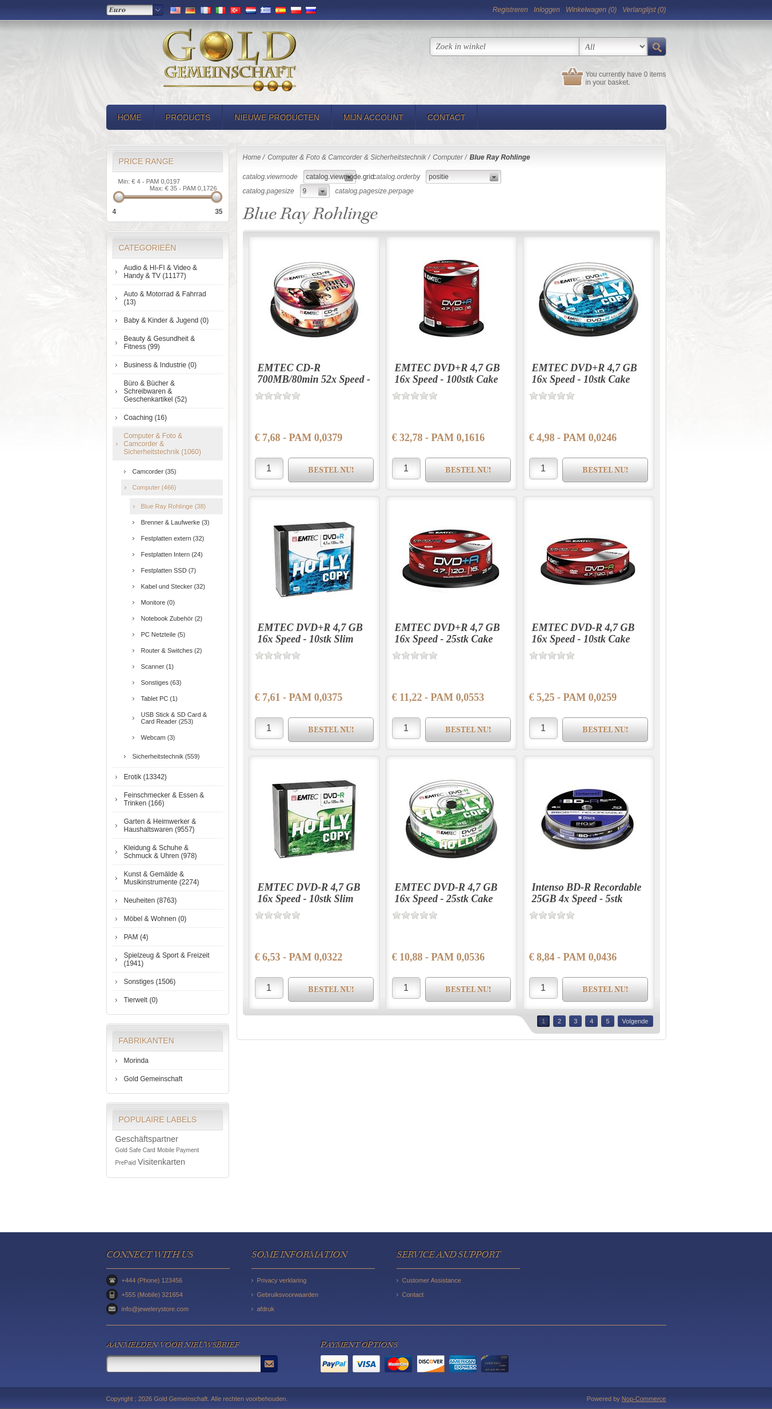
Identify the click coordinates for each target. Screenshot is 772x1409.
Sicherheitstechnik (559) (166, 756)
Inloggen (547, 10)
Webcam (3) (158, 737)
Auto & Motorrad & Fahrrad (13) (165, 298)
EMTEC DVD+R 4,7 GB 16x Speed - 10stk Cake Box (584, 379)
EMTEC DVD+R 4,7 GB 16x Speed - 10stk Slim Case (310, 639)
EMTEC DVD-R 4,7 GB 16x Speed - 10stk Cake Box (583, 639)
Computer (448, 157)
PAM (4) (136, 937)
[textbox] (504, 46)
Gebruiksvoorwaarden (288, 1294)
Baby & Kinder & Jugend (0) (166, 320)
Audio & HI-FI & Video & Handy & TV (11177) (161, 272)
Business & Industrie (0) (160, 365)
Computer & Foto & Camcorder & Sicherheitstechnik (346, 157)
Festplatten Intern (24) (172, 554)
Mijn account (373, 117)
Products (188, 117)
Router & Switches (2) (171, 650)
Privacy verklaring (282, 1280)
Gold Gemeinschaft (153, 1079)
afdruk (266, 1308)
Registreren (510, 10)
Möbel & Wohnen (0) (155, 919)
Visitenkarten (161, 1161)
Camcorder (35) (155, 471)
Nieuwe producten (276, 117)
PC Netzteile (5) (163, 634)
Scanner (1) (157, 666)
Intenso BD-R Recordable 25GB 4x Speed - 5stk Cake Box (587, 899)
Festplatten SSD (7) (169, 570)
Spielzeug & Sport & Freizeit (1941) (167, 959)
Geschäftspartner (146, 1139)
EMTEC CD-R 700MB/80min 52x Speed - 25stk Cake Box (314, 379)
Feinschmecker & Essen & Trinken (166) (164, 799)
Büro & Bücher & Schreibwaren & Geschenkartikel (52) (155, 391)
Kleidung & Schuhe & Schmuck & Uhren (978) (160, 852)
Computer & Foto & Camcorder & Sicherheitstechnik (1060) (162, 444)
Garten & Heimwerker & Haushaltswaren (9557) (160, 825)
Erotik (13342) (145, 777)
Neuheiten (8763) (150, 900)
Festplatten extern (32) (173, 538)
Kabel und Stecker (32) (173, 586)
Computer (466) (155, 487)
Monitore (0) (158, 602)
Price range (146, 161)
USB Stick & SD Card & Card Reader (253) (174, 718)
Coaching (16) (145, 418)
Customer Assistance (431, 1280)
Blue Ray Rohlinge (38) (173, 506)
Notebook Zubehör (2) (172, 618)
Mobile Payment (178, 1150)
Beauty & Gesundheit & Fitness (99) (159, 343)
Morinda (136, 1061)
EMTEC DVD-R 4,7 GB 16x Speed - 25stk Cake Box (446, 899)
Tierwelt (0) (141, 1000)
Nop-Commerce (644, 1398)
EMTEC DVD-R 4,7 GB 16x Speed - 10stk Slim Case (309, 899)
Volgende (635, 1021)
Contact (446, 117)
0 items (655, 74)
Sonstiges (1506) (150, 982)
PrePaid (125, 1163)
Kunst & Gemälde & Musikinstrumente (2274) (161, 878)
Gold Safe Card (135, 1150)
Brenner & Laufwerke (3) (175, 522)
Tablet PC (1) (159, 698)
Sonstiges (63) (161, 682)
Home (130, 117)
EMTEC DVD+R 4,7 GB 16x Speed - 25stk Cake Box (447, 639)
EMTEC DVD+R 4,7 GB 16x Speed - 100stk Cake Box (447, 379)
